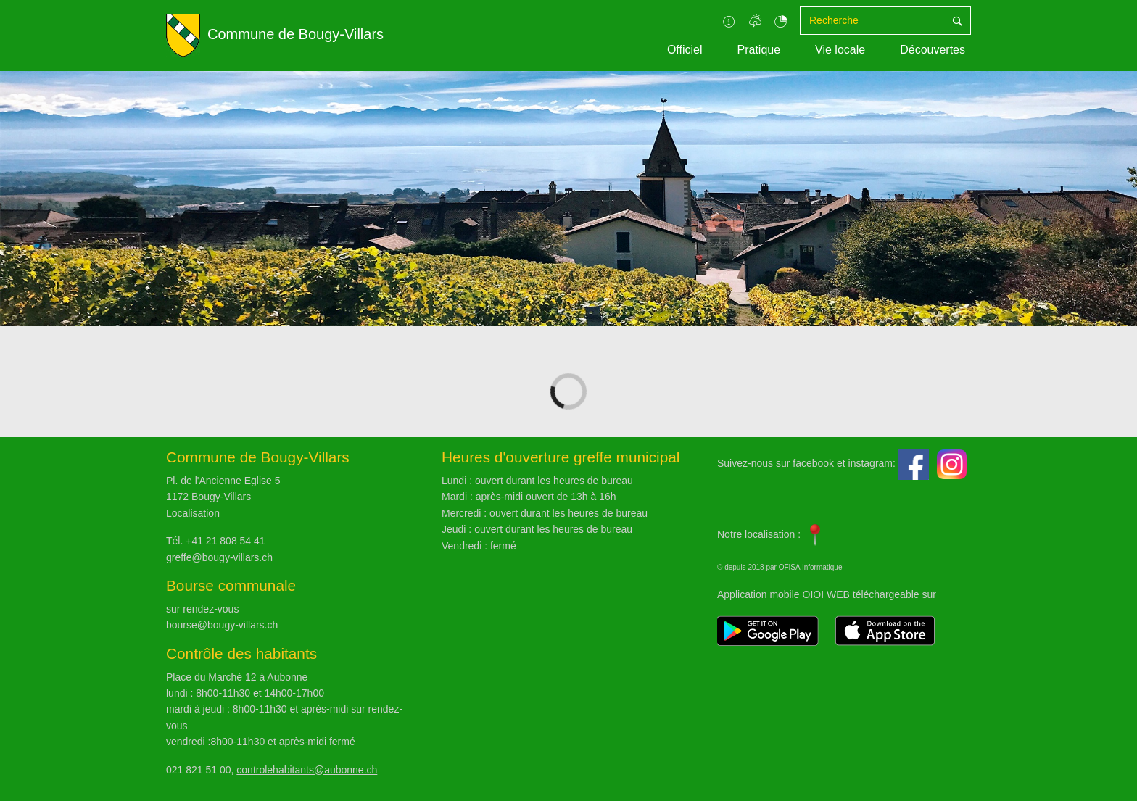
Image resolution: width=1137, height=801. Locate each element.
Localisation (193, 513)
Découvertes (932, 49)
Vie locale (840, 49)
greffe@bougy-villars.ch (219, 557)
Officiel (685, 49)
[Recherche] (872, 20)
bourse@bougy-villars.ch (222, 625)
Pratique (758, 49)
